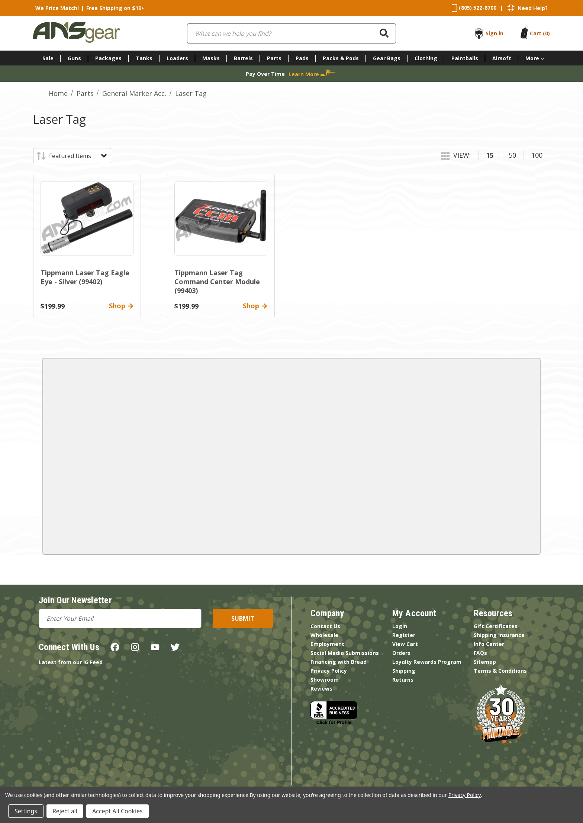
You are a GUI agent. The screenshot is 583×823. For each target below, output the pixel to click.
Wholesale (324, 635)
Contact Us (325, 626)
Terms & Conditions (500, 670)
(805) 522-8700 (477, 7)
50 (512, 155)
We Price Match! (57, 8)
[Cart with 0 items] (540, 33)
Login (399, 626)
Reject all (64, 811)
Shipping (403, 670)
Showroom (324, 679)
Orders (401, 652)
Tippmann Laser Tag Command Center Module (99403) (217, 281)
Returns (402, 679)
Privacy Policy (328, 670)
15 (489, 155)
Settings (26, 811)
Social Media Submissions (344, 652)
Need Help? (533, 8)
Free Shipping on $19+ (115, 8)
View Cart (405, 643)
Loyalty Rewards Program (426, 661)
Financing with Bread (338, 661)
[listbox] (77, 155)
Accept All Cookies (117, 811)
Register (403, 635)
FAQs (480, 652)
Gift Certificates (496, 626)
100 (536, 155)
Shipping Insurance (499, 635)
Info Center (489, 643)
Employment (327, 643)
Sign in (494, 33)
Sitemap (485, 661)
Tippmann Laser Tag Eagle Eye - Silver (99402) (85, 277)
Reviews (321, 688)
